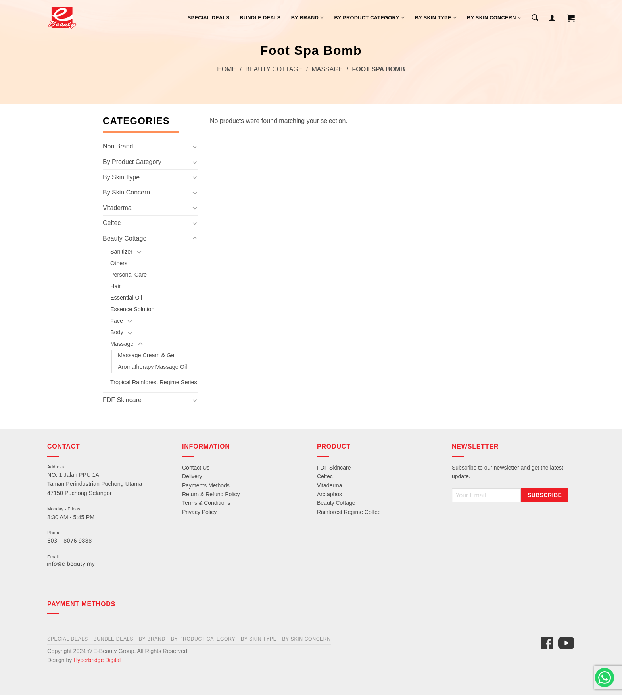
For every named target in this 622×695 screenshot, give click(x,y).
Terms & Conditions (206, 503)
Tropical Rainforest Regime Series (153, 382)
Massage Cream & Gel (147, 355)
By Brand (307, 17)
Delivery (192, 476)
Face (116, 321)
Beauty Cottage (273, 69)
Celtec (112, 222)
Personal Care (128, 274)
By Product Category (369, 17)
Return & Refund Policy (211, 494)
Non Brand (118, 146)
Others (118, 263)
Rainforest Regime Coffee (349, 512)
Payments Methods (206, 485)
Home (226, 69)
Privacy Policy (199, 512)
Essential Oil (126, 298)
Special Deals (208, 18)
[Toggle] (195, 146)
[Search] (535, 17)
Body (116, 332)
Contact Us (195, 467)
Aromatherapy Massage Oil (152, 367)
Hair (115, 286)
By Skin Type (436, 17)
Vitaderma (117, 207)
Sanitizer (121, 251)
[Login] (552, 18)
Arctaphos (329, 494)
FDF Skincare (122, 400)
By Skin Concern (494, 17)
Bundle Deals (260, 18)
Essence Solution (132, 309)
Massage (327, 69)
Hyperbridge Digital (97, 660)
